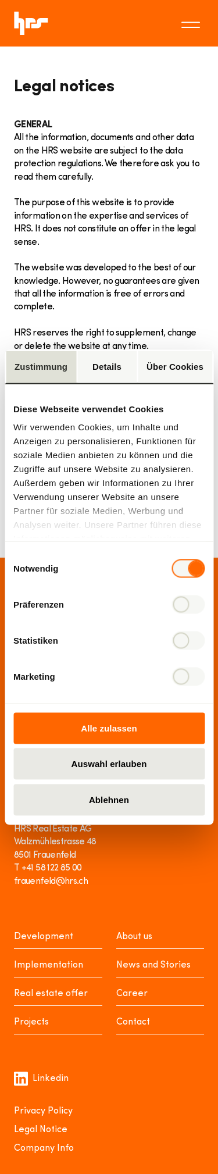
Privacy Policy (43, 1111)
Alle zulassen (109, 728)
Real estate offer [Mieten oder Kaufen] (51, 993)
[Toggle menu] (192, 23)
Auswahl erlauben (109, 764)
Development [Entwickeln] (43, 936)
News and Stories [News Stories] (153, 965)
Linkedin (41, 1079)
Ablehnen (109, 799)
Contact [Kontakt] (133, 1022)
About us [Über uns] (134, 936)
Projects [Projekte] (31, 1022)
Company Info (44, 1148)
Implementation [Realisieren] (48, 965)
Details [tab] (106, 366)
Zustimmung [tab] (41, 366)
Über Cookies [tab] (174, 366)
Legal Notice (40, 1129)
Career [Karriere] (132, 993)
